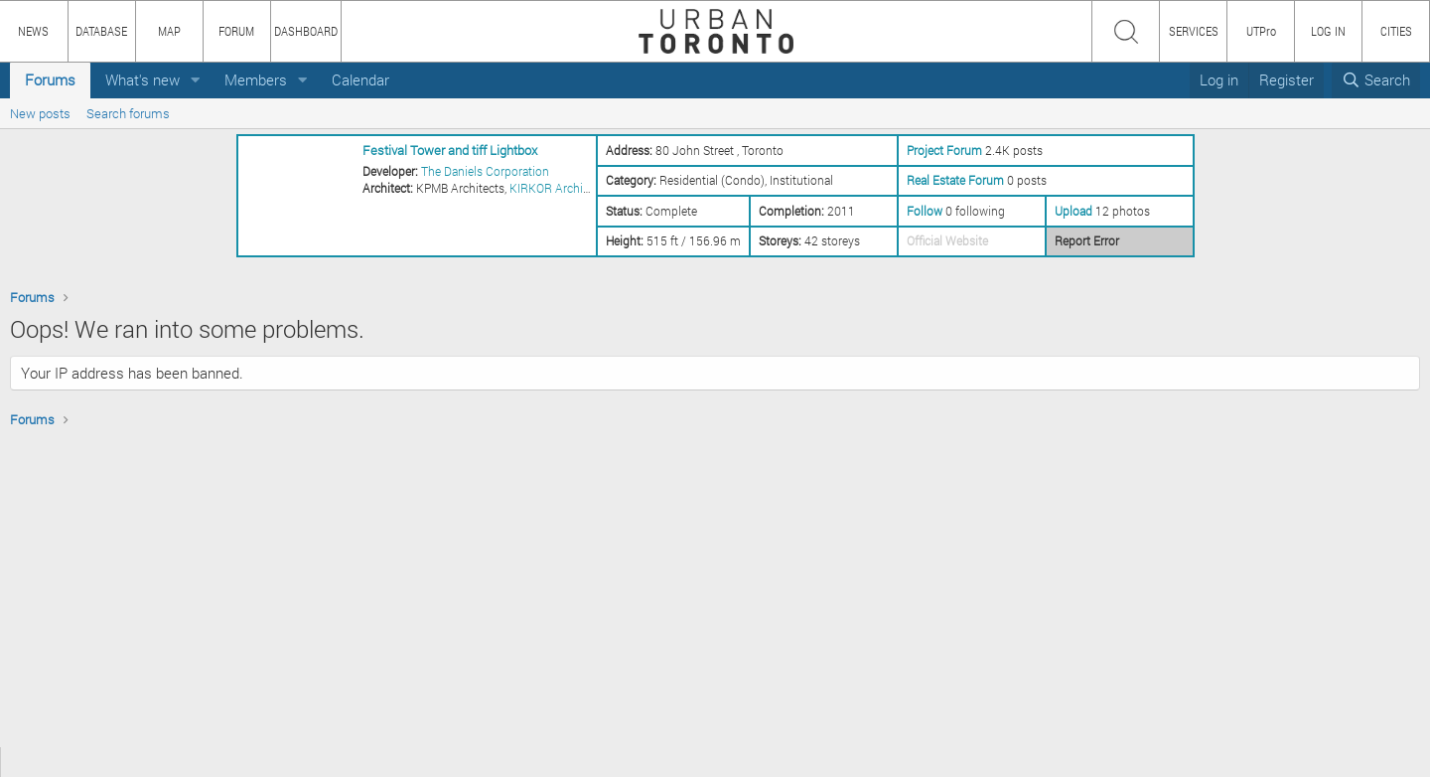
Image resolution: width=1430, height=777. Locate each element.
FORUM (236, 31)
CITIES (1396, 31)
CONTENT (174, 761)
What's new (142, 79)
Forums (50, 79)
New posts (40, 113)
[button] (196, 80)
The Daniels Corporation (485, 171)
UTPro (1261, 31)
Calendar (360, 79)
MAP (169, 31)
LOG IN (1328, 31)
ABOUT (27, 761)
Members (255, 79)
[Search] (1376, 80)
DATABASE (101, 31)
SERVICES (1193, 31)
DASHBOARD (306, 31)
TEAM (233, 761)
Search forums (128, 113)
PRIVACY (290, 761)
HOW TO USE (97, 761)
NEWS (33, 31)
